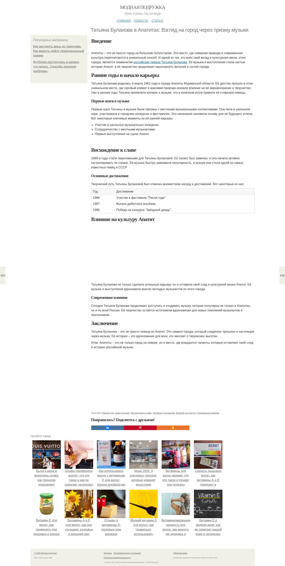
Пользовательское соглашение (127, 553)
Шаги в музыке (122, 413)
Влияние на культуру (186, 413)
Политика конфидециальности (117, 558)
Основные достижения (164, 413)
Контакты (108, 553)
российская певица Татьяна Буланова (160, 62)
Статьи (157, 20)
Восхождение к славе (141, 413)
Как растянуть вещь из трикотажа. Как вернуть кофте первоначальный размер (58, 51)
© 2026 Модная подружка (45, 553)
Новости (141, 20)
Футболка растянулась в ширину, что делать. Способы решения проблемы (56, 66)
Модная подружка (142, 7)
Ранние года (108, 413)
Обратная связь (180, 553)
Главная (124, 20)
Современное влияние (208, 413)
